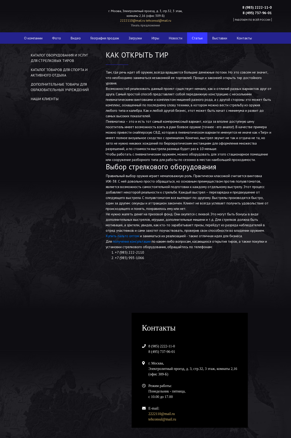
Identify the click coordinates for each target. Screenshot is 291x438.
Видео (75, 38)
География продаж (104, 38)
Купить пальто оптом (122, 236)
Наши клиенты (44, 99)
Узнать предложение (145, 25)
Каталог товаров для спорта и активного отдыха (59, 72)
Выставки (219, 38)
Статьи (197, 38)
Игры (155, 38)
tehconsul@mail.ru (158, 20)
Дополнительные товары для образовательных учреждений (60, 87)
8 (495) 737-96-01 (257, 12)
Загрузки (135, 38)
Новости (175, 38)
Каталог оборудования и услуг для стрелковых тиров (59, 58)
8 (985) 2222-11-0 (257, 7)
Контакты (244, 38)
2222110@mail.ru (133, 20)
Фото (56, 38)
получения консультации (132, 241)
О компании (33, 38)
